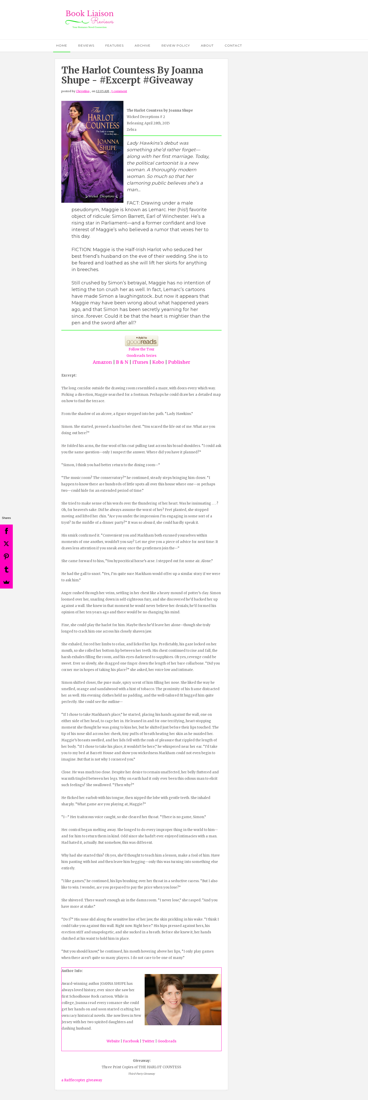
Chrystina (82, 91)
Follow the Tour (142, 349)
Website (113, 1041)
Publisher (179, 362)
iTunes (140, 362)
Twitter (148, 1041)
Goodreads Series (141, 356)
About (207, 45)
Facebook (131, 1041)
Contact (233, 45)
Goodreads (167, 1041)
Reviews (86, 45)
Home (61, 45)
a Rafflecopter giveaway (81, 1080)
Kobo (157, 362)
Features (114, 45)
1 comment (119, 91)
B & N (122, 362)
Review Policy (176, 45)
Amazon (102, 362)
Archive (143, 45)
